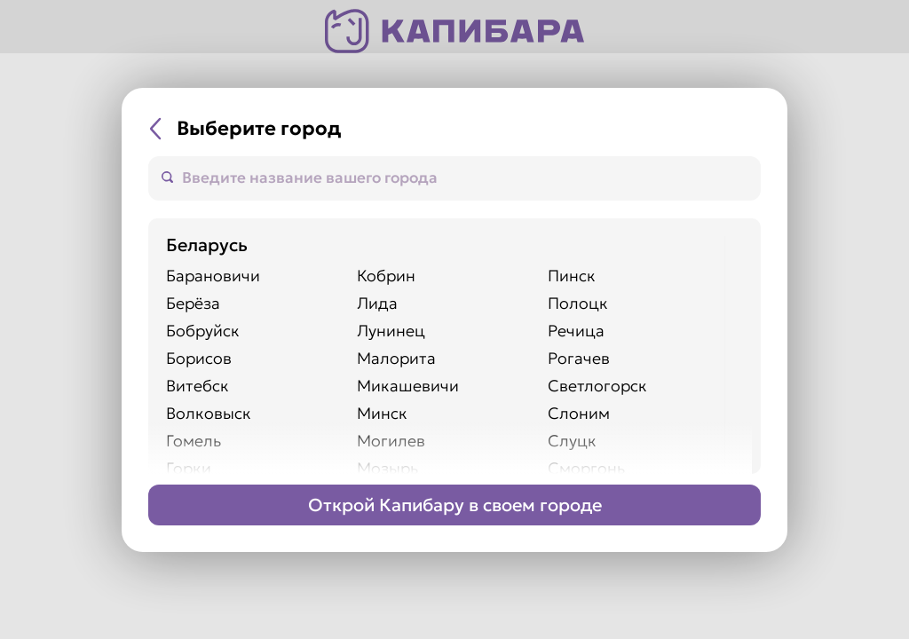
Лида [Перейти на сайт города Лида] (377, 303)
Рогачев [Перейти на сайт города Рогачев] (579, 358)
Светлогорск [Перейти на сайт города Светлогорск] (597, 385)
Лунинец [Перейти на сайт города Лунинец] (391, 330)
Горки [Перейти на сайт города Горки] (188, 468)
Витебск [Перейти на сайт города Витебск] (197, 385)
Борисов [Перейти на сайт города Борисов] (199, 358)
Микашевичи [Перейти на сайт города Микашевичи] (408, 385)
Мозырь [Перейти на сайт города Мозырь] (387, 468)
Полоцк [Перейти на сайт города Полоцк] (578, 303)
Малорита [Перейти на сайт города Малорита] (396, 358)
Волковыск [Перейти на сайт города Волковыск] (208, 413)
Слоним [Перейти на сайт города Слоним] (579, 413)
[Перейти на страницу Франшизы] (454, 505)
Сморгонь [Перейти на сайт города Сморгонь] (586, 468)
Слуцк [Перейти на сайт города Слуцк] (572, 440)
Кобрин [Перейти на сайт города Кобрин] (386, 275)
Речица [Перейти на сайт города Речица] (576, 330)
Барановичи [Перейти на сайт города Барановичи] (213, 275)
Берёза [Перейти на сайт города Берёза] (193, 303)
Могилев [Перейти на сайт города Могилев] (391, 440)
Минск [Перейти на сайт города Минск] (382, 413)
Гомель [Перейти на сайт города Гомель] (193, 440)
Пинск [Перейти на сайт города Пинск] (572, 275)
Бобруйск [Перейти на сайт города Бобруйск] (203, 330)
